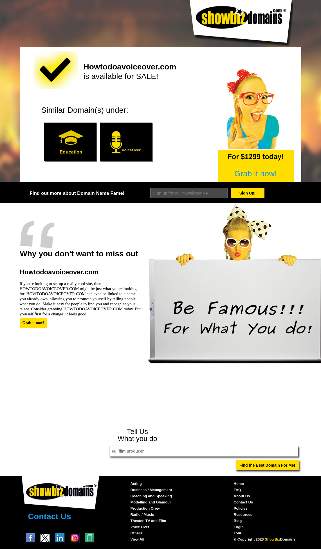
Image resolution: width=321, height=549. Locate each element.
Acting (136, 484)
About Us (242, 496)
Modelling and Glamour (151, 502)
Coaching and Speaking (151, 496)
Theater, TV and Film (148, 521)
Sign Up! (247, 193)
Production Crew (145, 508)
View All (137, 539)
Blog (238, 521)
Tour (238, 533)
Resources (243, 514)
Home (239, 484)
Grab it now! (255, 173)
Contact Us (49, 516)
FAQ (237, 490)
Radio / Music (142, 514)
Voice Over (140, 527)
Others (136, 533)
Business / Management (151, 490)
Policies (241, 508)
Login (239, 527)
